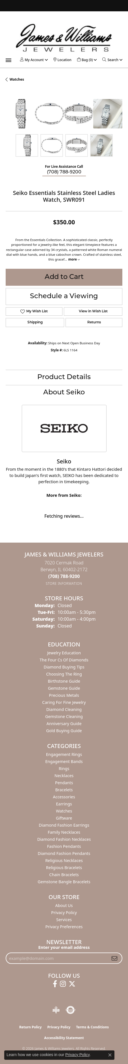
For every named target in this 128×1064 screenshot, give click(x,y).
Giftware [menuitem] (64, 818)
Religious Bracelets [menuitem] (64, 867)
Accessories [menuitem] (64, 796)
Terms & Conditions (92, 1027)
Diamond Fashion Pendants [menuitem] (64, 853)
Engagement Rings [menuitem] (64, 754)
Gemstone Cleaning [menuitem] (64, 716)
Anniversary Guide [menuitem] (63, 723)
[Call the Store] (64, 576)
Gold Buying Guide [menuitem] (64, 730)
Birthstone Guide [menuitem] (64, 681)
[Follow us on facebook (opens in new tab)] (55, 984)
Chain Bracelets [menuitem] (64, 874)
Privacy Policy (64, 912)
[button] (32, 59)
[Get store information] (64, 583)
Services (64, 919)
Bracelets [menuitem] (64, 789)
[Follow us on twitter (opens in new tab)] (72, 984)
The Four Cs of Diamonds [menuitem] (64, 660)
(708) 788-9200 (64, 172)
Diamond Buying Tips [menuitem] (64, 667)
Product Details (64, 377)
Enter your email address (64, 947)
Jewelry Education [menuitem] (64, 652)
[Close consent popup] (110, 1055)
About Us (64, 905)
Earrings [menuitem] (64, 804)
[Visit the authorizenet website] (70, 1010)
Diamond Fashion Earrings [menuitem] (64, 825)
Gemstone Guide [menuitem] (64, 688)
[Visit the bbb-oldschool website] (55, 1010)
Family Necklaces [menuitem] (64, 832)
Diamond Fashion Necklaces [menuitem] (64, 839)
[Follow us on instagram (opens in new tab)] (63, 984)
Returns (94, 322)
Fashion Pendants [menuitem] (64, 846)
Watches (17, 79)
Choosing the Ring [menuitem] (64, 674)
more (74, 259)
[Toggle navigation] (8, 60)
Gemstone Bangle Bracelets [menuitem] (64, 881)
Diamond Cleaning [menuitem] (64, 709)
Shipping (35, 322)
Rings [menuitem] (64, 768)
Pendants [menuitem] (64, 782)
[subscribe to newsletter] (114, 958)
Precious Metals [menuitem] (64, 695)
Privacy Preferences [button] (64, 926)
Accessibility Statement (64, 1037)
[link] (62, 59)
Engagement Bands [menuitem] (64, 761)
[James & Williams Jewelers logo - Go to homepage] (64, 37)
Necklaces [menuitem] (64, 775)
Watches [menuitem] (64, 811)
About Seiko (64, 392)
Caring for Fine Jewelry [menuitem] (64, 702)
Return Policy (30, 1027)
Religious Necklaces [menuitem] (64, 860)
